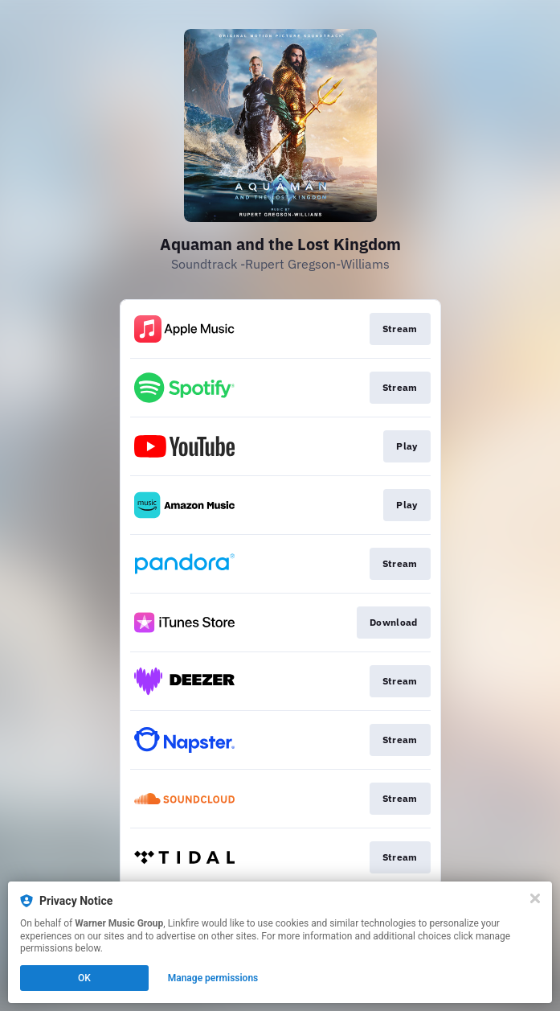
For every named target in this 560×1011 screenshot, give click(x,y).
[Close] (535, 898)
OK (84, 978)
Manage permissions (213, 978)
